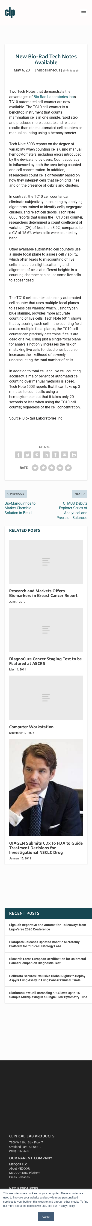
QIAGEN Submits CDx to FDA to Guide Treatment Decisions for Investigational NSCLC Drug (46, 848)
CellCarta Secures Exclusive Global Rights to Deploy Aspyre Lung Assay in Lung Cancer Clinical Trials (47, 978)
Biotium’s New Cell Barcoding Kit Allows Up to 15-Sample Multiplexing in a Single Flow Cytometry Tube (48, 995)
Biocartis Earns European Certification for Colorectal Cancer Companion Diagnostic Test (47, 961)
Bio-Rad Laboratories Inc (54, 97)
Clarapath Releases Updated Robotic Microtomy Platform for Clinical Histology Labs (44, 944)
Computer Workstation (31, 726)
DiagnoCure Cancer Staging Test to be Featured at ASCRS (45, 661)
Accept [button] (46, 1216)
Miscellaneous (48, 70)
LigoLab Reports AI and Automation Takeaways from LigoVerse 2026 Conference (47, 927)
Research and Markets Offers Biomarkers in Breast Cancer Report (43, 593)
